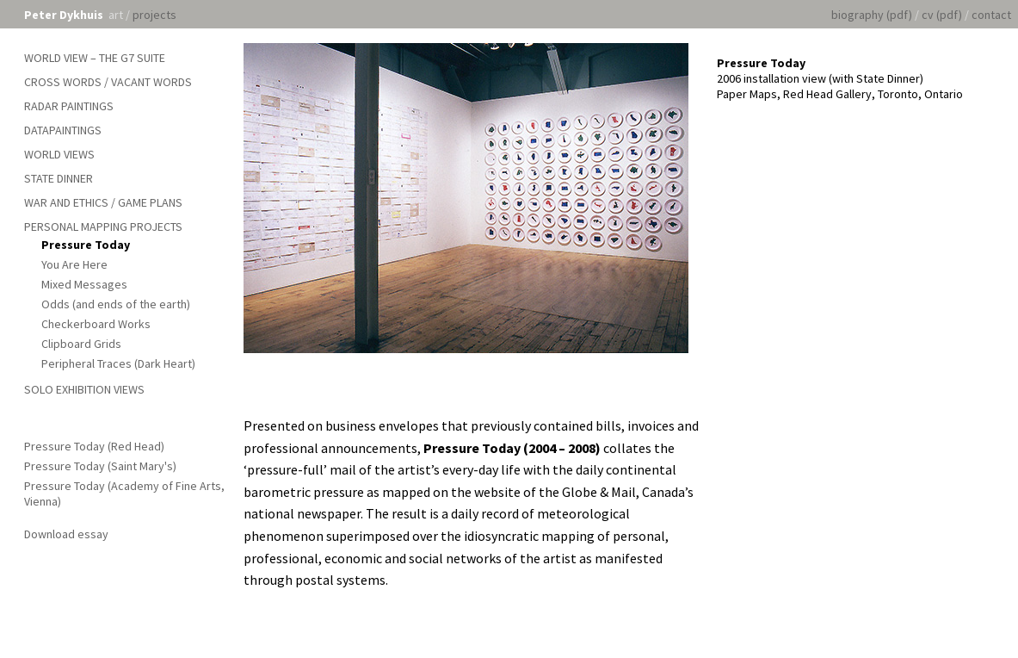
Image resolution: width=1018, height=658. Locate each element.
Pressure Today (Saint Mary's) (100, 466)
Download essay (66, 534)
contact (991, 14)
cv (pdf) (942, 14)
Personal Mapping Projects (103, 226)
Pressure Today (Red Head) (94, 446)
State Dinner (58, 178)
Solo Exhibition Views (84, 389)
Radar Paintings (69, 106)
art (115, 14)
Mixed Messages (84, 284)
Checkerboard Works (96, 324)
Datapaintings (63, 130)
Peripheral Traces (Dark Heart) (118, 363)
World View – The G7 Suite (94, 57)
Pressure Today (85, 244)
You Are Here (74, 264)
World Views (59, 154)
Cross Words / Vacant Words (108, 82)
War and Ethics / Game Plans (103, 202)
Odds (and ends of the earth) (115, 304)
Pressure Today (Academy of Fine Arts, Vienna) (124, 493)
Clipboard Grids (81, 343)
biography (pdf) (871, 14)
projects (154, 14)
